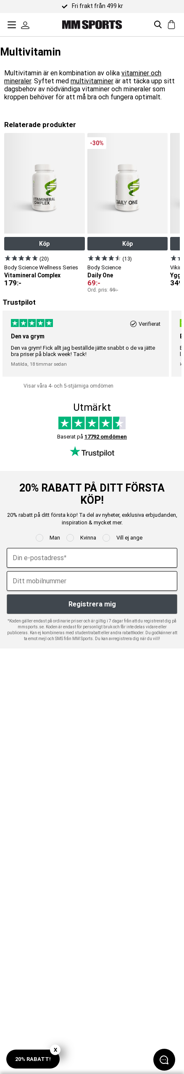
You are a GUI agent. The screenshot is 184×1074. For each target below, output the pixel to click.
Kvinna (88, 537)
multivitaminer (92, 81)
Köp (44, 243)
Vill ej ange (129, 537)
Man (55, 537)
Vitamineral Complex (32, 275)
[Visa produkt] (21, 258)
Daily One (100, 275)
